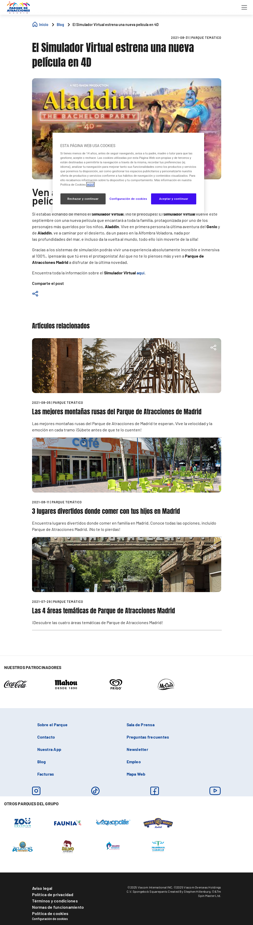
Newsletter (137, 749)
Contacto (46, 736)
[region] (128, 173)
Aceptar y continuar (173, 199)
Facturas (45, 773)
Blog (41, 761)
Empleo (134, 761)
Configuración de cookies (50, 919)
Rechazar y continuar (83, 199)
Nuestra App (49, 749)
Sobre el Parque (52, 724)
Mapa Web (136, 773)
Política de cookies (50, 913)
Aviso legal (42, 888)
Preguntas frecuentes (148, 736)
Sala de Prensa (140, 724)
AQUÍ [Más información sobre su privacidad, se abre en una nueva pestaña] (90, 184)
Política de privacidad (52, 894)
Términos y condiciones (55, 900)
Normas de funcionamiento (58, 907)
